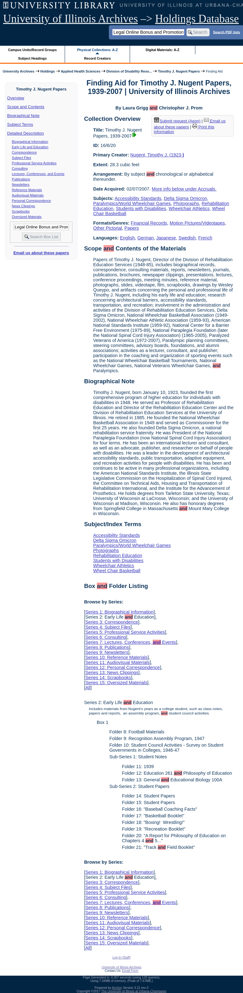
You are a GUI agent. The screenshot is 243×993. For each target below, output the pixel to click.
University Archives (18, 71)
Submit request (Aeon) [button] (177, 121)
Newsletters (21, 184)
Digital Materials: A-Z (162, 50)
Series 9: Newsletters (106, 652)
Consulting (20, 168)
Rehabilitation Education (117, 555)
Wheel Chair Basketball (116, 570)
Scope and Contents (25, 106)
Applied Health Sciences (80, 71)
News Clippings (23, 206)
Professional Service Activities (34, 163)
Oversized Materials (27, 217)
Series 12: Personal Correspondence (122, 667)
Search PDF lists (226, 32)
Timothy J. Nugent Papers (179, 71)
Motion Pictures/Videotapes (197, 223)
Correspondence (24, 152)
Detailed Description (25, 133)
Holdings (47, 71)
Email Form (130, 970)
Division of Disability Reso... (129, 71)
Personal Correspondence (31, 201)
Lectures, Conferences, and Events (38, 174)
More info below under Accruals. (184, 188)
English (127, 237)
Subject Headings (32, 58)
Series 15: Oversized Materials (116, 682)
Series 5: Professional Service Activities (125, 632)
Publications (21, 179)
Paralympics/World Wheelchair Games (132, 203)
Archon (117, 988)
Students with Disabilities (141, 208)
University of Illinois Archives (70, 19)
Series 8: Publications (107, 647)
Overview (15, 98)
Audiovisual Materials (28, 195)
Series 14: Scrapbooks (108, 677)
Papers (131, 228)
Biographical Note (23, 115)
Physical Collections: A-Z (97, 50)
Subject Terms (20, 124)
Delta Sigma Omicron (185, 198)
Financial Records (149, 223)
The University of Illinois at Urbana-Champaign (134, 991)
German (145, 237)
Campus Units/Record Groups (32, 50)
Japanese (166, 237)
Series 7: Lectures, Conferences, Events (130, 642)
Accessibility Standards (138, 198)
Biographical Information (30, 142)
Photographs (186, 203)
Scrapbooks (21, 211)
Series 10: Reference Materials (116, 657)
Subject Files (21, 158)
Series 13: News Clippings (111, 672)
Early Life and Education (30, 147)
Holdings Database (197, 19)
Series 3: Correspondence (111, 622)
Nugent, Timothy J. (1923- (157, 154)
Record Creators (97, 58)
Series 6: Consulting (105, 637)
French (205, 237)
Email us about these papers (41, 252)
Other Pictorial (107, 228)
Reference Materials (27, 190)
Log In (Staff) (121, 957)
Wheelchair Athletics (189, 208)
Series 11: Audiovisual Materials (117, 662)
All (87, 687)
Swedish (187, 237)
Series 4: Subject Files (107, 627)
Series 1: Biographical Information (119, 611)
